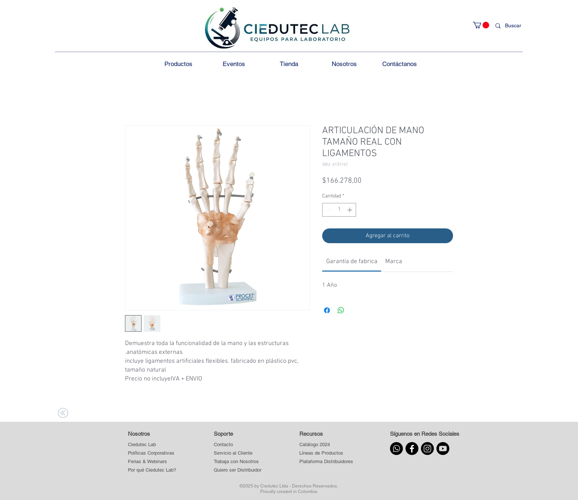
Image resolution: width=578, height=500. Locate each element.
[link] (351, 261)
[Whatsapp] (396, 448)
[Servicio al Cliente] (238, 453)
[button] (481, 25)
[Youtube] (442, 448)
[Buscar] (514, 25)
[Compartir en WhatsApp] (341, 310)
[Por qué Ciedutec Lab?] (152, 470)
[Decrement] (327, 209)
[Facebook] (411, 448)
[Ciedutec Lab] (142, 445)
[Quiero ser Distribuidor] (238, 470)
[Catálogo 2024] (326, 445)
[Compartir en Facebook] (327, 310)
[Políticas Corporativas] (151, 453)
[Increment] (350, 209)
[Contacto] (238, 445)
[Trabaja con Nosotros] (238, 462)
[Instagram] (427, 448)
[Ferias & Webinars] (147, 462)
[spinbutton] (339, 209)
